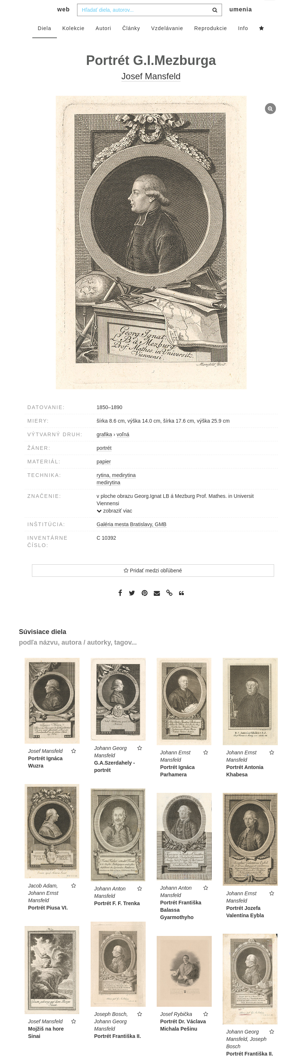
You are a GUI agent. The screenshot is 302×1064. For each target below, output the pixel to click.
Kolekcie (73, 43)
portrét (104, 463)
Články (131, 43)
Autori (104, 43)
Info (243, 43)
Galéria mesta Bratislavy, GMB (131, 539)
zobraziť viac (114, 525)
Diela (44, 43)
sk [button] (270, 11)
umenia (240, 24)
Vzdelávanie (167, 43)
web (63, 24)
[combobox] (149, 24)
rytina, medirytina (116, 490)
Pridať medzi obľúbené (153, 585)
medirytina (108, 497)
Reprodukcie (210, 43)
